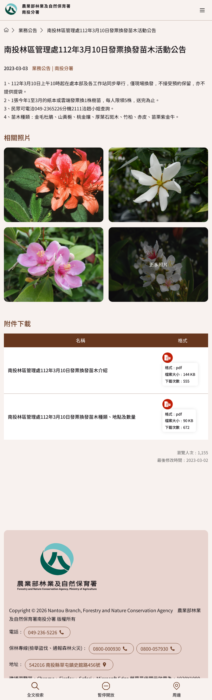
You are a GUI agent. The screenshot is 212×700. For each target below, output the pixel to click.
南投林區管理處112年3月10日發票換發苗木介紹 (58, 370)
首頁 (6, 30)
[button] (202, 10)
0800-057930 (159, 648)
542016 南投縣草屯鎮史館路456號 (69, 664)
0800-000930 (111, 648)
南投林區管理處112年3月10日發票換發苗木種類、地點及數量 (72, 416)
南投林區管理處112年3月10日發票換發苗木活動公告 (101, 30)
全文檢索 (35, 690)
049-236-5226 (47, 632)
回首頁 (37, 9)
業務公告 (27, 30)
